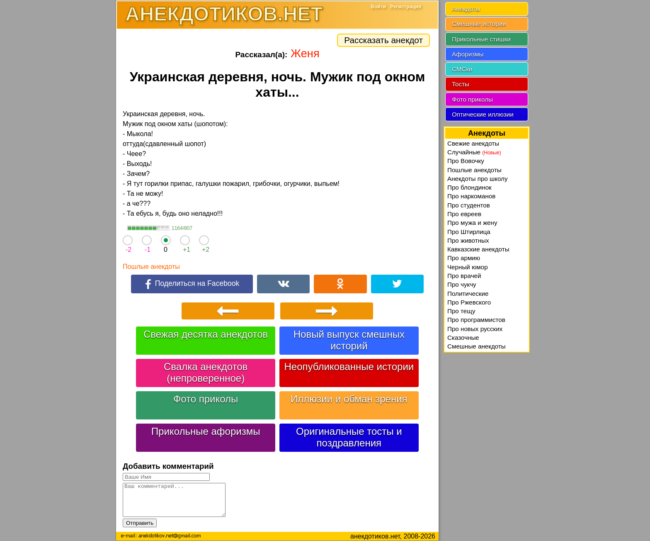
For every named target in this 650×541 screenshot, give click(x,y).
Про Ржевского (469, 302)
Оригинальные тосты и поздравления (349, 437)
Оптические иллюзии (483, 114)
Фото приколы (205, 399)
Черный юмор (467, 266)
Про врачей (464, 275)
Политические (467, 293)
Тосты (460, 84)
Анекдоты (466, 8)
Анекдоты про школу (477, 178)
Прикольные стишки (481, 39)
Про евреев (464, 213)
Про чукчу (461, 284)
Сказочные (463, 337)
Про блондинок (469, 187)
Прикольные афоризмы (205, 431)
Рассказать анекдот (383, 40)
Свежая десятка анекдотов (205, 334)
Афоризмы (468, 54)
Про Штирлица (468, 231)
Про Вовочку (465, 160)
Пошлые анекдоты (151, 266)
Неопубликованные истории (349, 366)
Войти (378, 7)
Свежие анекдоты (473, 143)
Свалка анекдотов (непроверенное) (205, 372)
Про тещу (461, 310)
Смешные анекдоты (476, 346)
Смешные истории (479, 23)
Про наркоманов (471, 196)
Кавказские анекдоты (478, 249)
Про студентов (468, 205)
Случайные (474, 152)
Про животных (468, 240)
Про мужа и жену (472, 222)
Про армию (463, 257)
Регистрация (405, 7)
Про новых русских (474, 328)
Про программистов (476, 319)
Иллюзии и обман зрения (349, 399)
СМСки (462, 69)
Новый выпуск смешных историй (349, 340)
